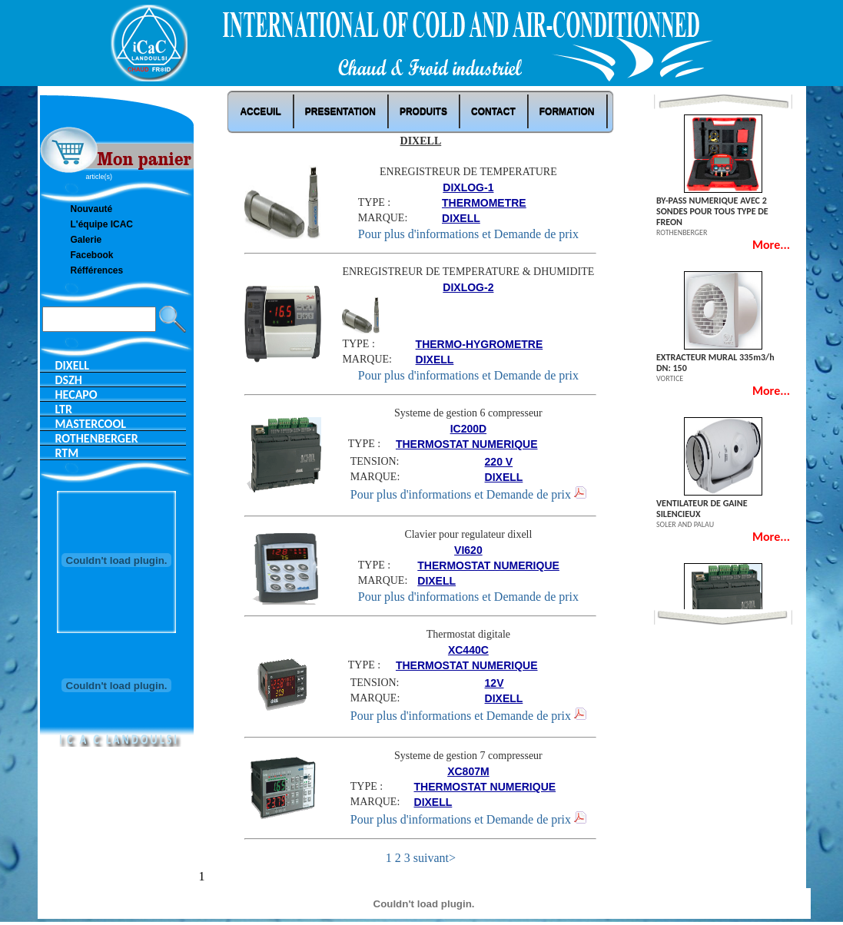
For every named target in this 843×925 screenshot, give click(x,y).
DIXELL (72, 365)
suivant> (434, 857)
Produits (423, 111)
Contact (493, 111)
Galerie (86, 239)
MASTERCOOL (90, 423)
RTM (67, 453)
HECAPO (76, 394)
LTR (64, 409)
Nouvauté (92, 209)
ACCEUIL (260, 111)
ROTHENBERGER (96, 438)
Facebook (92, 255)
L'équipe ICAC (102, 224)
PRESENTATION (340, 111)
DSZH (68, 380)
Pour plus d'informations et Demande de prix (468, 233)
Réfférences (97, 270)
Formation (567, 111)
